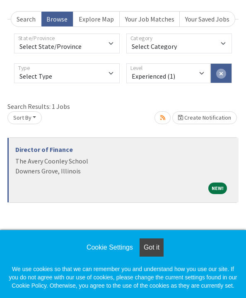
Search (26, 19)
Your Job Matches (149, 19)
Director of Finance (44, 149)
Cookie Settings (110, 247)
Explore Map (96, 19)
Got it (151, 247)
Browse (57, 19)
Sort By (22, 117)
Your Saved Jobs (207, 19)
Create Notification (204, 117)
